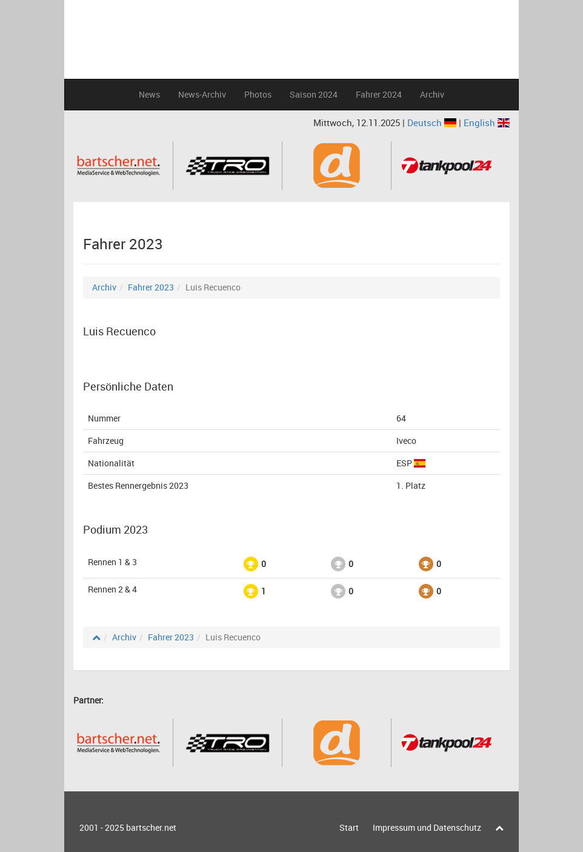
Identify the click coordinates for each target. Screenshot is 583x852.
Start (349, 827)
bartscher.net (151, 827)
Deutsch (433, 122)
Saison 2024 (314, 94)
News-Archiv (202, 94)
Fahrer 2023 (151, 287)
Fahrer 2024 (379, 94)
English (487, 122)
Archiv (432, 94)
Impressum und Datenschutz (427, 827)
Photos (258, 94)
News (149, 94)
